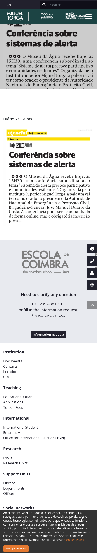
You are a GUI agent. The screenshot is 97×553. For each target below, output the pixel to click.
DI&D (7, 457)
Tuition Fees (13, 407)
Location (10, 371)
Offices (9, 493)
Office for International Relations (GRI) (34, 437)
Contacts (10, 366)
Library (9, 483)
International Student (20, 427)
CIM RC (9, 377)
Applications (13, 402)
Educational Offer (17, 396)
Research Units (15, 463)
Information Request (48, 334)
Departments (14, 488)
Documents (12, 361)
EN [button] (9, 4)
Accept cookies (16, 548)
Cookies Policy (74, 540)
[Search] (72, 5)
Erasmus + (11, 432)
